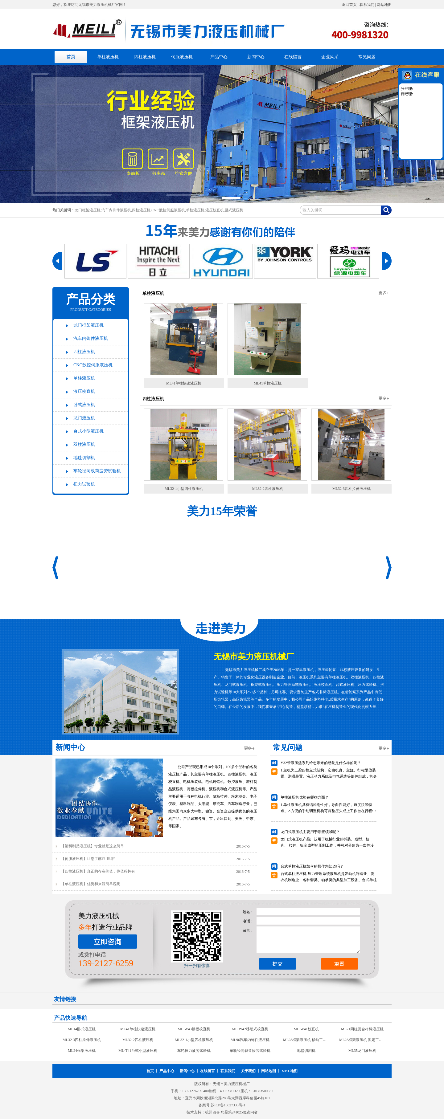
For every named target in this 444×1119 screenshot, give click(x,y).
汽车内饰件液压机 (90, 338)
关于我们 (248, 1071)
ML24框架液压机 (82, 1052)
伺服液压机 (182, 57)
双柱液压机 (84, 444)
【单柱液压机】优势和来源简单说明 (90, 884)
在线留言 (293, 57)
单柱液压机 (108, 57)
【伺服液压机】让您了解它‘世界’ (88, 859)
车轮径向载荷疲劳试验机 (97, 471)
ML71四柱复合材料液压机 (362, 1030)
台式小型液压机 (88, 431)
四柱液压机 (145, 57)
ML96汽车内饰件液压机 (250, 1041)
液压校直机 (84, 391)
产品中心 (219, 57)
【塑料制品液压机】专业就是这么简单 (92, 846)
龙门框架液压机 (88, 325)
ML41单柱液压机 (268, 383)
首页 (71, 57)
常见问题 (367, 57)
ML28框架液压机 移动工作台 (306, 1041)
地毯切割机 (84, 457)
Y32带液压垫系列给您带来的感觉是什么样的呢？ (321, 763)
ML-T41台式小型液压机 (137, 1052)
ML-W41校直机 (306, 1030)
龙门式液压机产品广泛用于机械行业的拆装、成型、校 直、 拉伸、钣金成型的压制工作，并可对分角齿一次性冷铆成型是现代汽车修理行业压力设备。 (327, 845)
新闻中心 (256, 57)
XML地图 (290, 1071)
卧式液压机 (84, 404)
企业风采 (330, 57)
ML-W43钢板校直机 (194, 1030)
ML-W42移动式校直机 (250, 1030)
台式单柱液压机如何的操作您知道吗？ (312, 866)
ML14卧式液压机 (82, 1030)
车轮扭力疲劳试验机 (194, 1052)
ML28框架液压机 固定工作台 (362, 1041)
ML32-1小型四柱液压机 (184, 488)
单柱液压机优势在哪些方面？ (305, 797)
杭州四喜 (212, 1112)
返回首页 (349, 4)
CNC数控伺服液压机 (93, 365)
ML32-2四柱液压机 (267, 488)
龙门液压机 (84, 418)
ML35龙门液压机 (362, 1052)
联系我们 (367, 4)
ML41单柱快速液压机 (183, 383)
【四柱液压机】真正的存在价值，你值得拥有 (98, 871)
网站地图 (384, 4)
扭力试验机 (84, 484)
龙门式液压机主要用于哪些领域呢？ (310, 832)
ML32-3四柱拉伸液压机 (351, 488)
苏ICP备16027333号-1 (228, 1105)
